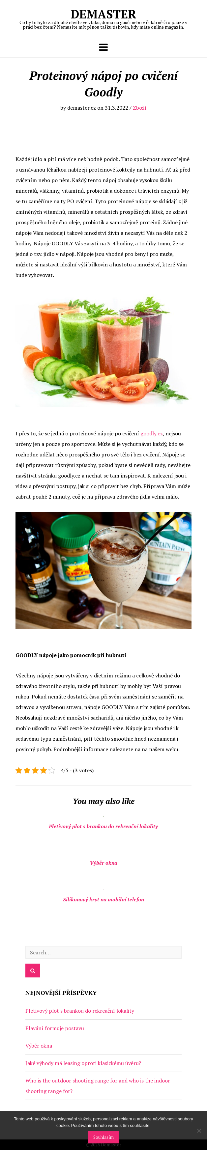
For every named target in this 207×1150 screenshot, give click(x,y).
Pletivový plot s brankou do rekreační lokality (103, 826)
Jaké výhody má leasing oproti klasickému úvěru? (83, 1063)
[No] (198, 1130)
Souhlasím (103, 1137)
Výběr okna (103, 862)
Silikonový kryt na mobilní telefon (103, 899)
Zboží (140, 107)
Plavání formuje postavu (54, 1028)
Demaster (103, 17)
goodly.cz (151, 433)
